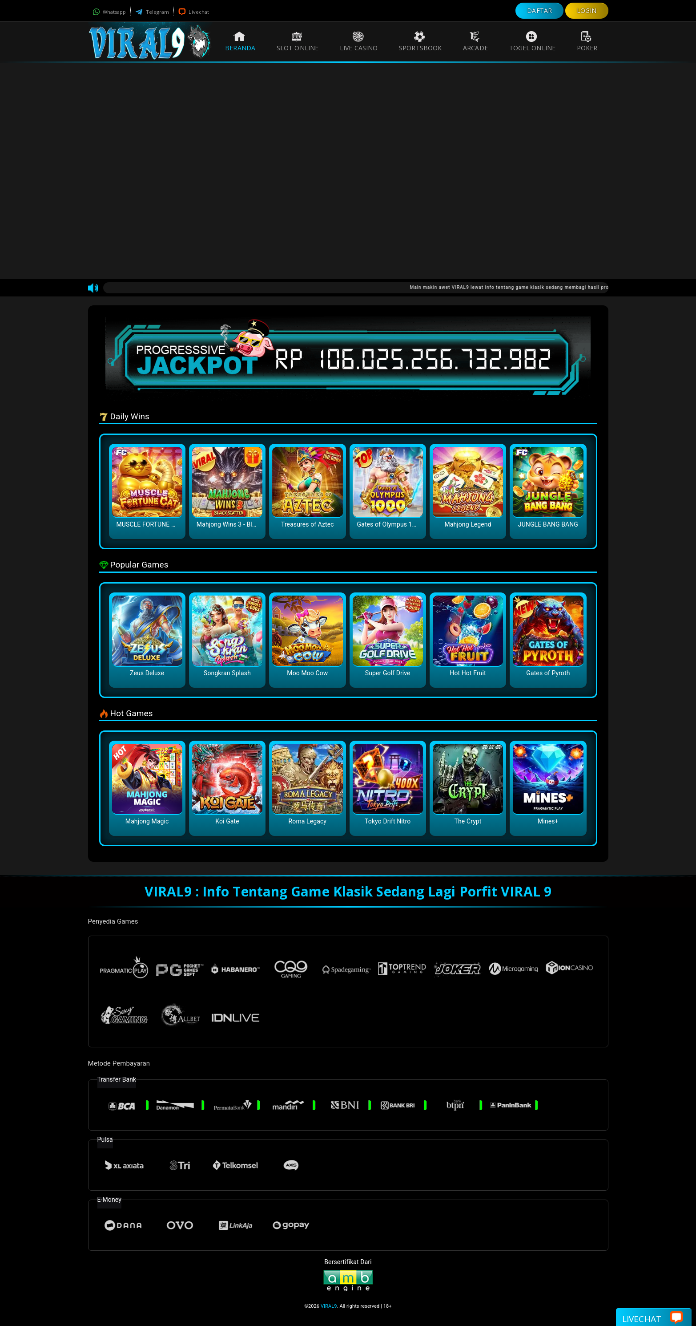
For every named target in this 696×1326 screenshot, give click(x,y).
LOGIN (587, 10)
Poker (587, 41)
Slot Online (297, 41)
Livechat (193, 11)
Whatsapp (109, 11)
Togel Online (532, 41)
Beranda (240, 41)
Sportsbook (420, 41)
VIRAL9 (329, 1306)
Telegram (152, 11)
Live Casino (359, 41)
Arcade (475, 41)
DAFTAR (539, 10)
